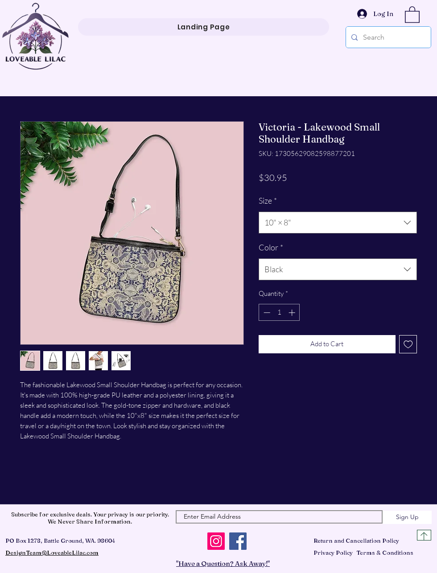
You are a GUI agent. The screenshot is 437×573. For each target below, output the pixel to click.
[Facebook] (238, 541)
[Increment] (293, 312)
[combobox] (338, 223)
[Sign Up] (407, 517)
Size (268, 200)
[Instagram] (216, 541)
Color (271, 247)
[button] (412, 14)
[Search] (387, 37)
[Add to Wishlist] (408, 344)
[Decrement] (266, 312)
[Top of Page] (424, 535)
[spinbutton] (279, 312)
